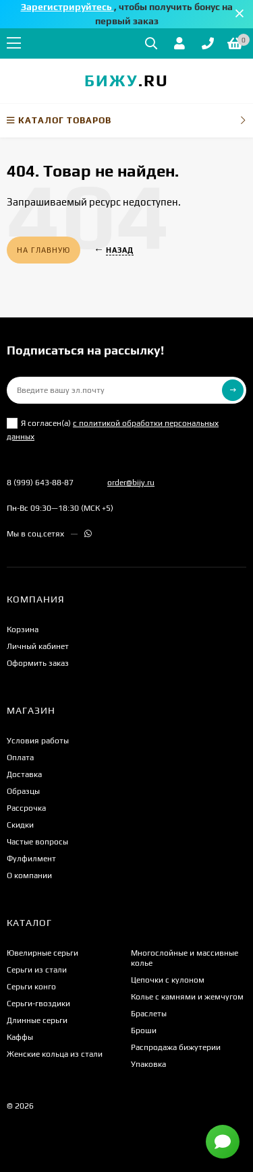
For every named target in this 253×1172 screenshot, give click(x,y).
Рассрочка (26, 808)
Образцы (23, 791)
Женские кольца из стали (55, 1054)
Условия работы (38, 740)
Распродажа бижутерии (176, 1047)
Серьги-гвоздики (38, 1003)
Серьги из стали (37, 970)
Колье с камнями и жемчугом (187, 996)
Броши (144, 1030)
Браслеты (149, 1013)
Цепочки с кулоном (167, 980)
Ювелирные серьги (42, 953)
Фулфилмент (31, 858)
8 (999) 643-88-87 (40, 482)
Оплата (20, 757)
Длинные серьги (37, 1020)
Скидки (20, 825)
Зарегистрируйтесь (67, 6)
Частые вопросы (37, 841)
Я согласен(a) (113, 429)
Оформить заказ (38, 663)
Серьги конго (31, 986)
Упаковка (148, 1064)
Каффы (20, 1037)
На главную (43, 250)
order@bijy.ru (130, 482)
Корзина (22, 629)
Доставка (24, 774)
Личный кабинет (38, 646)
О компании (29, 875)
